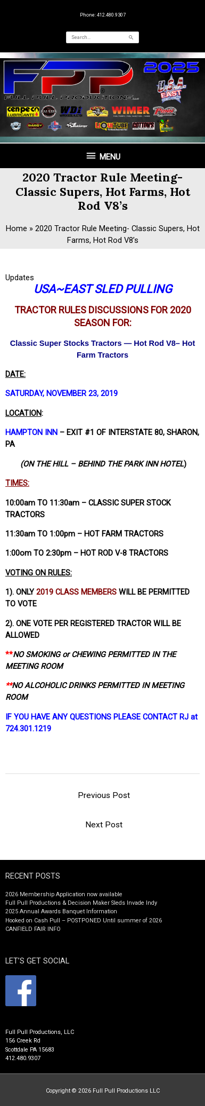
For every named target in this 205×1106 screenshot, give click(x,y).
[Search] (131, 37)
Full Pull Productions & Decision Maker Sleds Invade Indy (81, 902)
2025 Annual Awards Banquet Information (61, 911)
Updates (19, 277)
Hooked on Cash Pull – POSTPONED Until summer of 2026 (83, 920)
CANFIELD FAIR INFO (33, 929)
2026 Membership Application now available (63, 894)
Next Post (103, 825)
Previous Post (104, 795)
